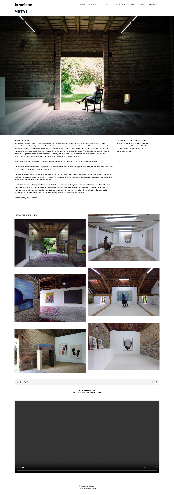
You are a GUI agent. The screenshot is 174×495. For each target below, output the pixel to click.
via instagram (87, 486)
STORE (135, 5)
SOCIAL (154, 5)
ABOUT (144, 5)
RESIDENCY (125, 5)
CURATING (112, 5)
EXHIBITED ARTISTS (95, 5)
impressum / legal (90, 488)
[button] (103, 5)
